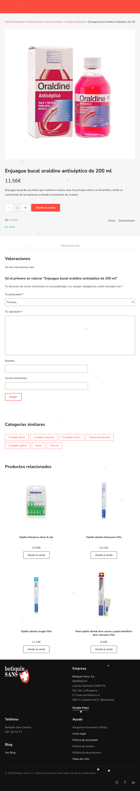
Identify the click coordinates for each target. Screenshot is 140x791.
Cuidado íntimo (72, 437)
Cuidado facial (16, 437)
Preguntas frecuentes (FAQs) (89, 727)
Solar (38, 445)
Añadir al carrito (46, 207)
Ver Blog (10, 752)
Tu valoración (14, 311)
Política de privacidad (85, 740)
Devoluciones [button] (127, 220)
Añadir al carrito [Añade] (36, 555)
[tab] (68, 245)
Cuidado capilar (17, 445)
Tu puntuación (14, 294)
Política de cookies (83, 746)
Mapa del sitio (80, 759)
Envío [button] (112, 220)
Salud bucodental (75, 22)
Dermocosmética (53, 22)
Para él (54, 445)
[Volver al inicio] (7, 6)
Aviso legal (79, 733)
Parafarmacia (34, 22)
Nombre (10, 361)
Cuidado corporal (44, 437)
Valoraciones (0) (70, 245)
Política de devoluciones (86, 752)
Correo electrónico (16, 378)
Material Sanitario (14, 22)
